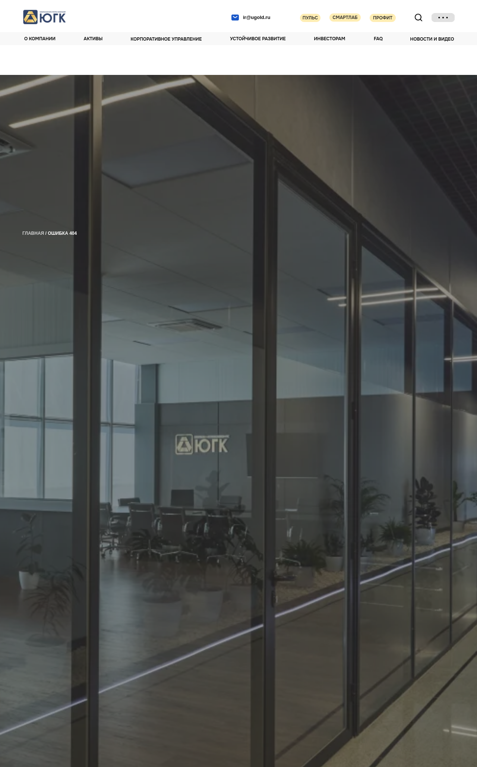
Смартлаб (344, 17)
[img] (443, 17)
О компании (40, 39)
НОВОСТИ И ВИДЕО (432, 39)
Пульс (310, 18)
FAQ (378, 39)
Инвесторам (329, 39)
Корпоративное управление (166, 39)
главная (33, 233)
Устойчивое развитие (257, 39)
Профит (382, 18)
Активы (93, 39)
